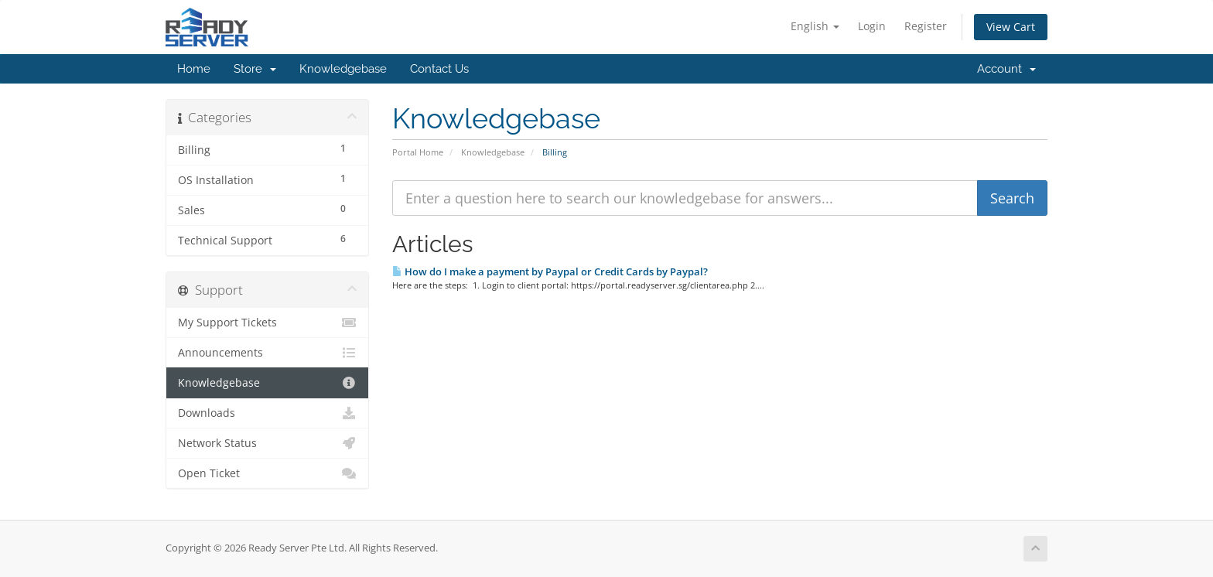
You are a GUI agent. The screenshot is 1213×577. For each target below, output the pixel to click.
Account (1006, 69)
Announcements (267, 352)
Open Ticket (267, 473)
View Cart (1010, 26)
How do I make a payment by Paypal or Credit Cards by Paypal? (550, 271)
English (815, 26)
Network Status (267, 443)
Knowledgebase (343, 69)
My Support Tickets (267, 322)
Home (193, 69)
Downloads (267, 413)
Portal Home (417, 152)
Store (255, 69)
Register (925, 26)
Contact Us (439, 69)
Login (872, 26)
